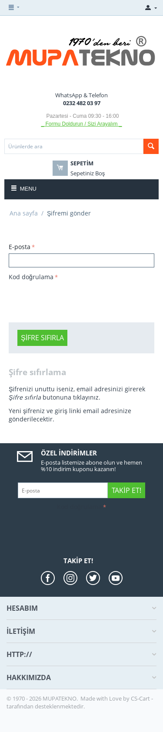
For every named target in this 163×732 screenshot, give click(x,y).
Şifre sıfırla (42, 337)
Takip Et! (126, 490)
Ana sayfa (24, 213)
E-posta (19, 247)
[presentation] (75, 300)
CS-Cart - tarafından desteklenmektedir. (80, 702)
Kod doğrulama (31, 277)
